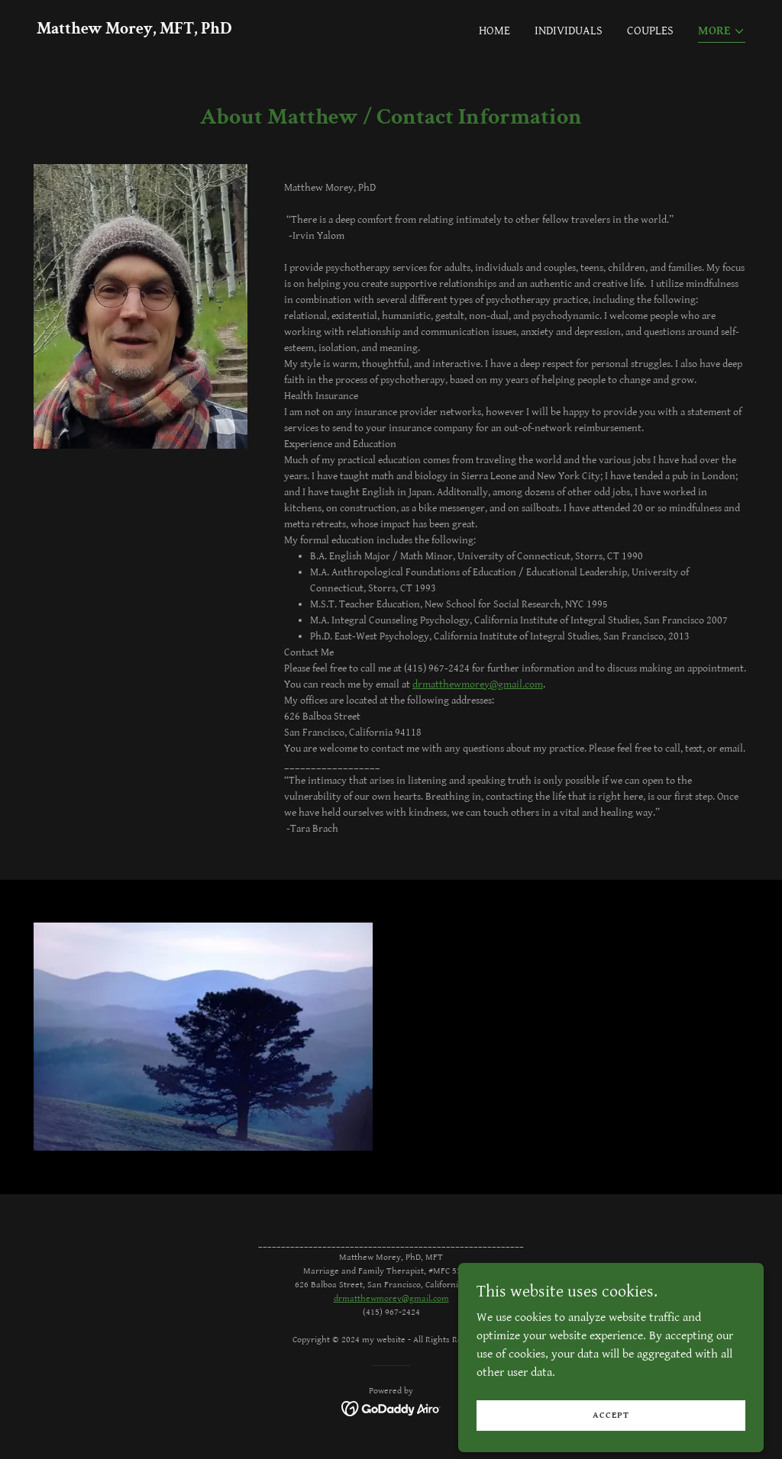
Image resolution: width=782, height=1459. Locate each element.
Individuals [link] (569, 31)
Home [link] (494, 31)
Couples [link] (650, 31)
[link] (134, 30)
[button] (721, 32)
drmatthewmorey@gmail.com (477, 684)
